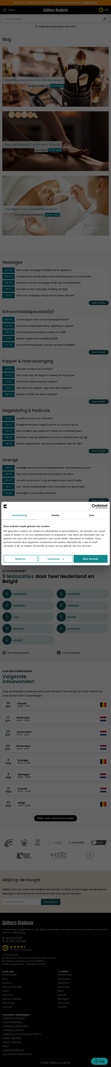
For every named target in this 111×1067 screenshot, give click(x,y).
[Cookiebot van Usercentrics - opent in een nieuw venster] (93, 506)
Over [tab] (91, 515)
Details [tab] (55, 515)
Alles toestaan (90, 559)
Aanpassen (56, 559)
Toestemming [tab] (19, 515)
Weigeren (20, 559)
